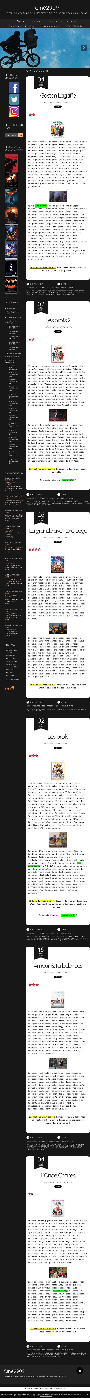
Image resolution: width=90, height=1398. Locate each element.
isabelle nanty (68, 503)
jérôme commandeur (69, 293)
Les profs (58, 744)
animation (46, 716)
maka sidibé (39, 294)
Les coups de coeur (14, 353)
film (39, 291)
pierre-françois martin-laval (48, 945)
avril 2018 (10, 675)
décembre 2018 (11, 661)
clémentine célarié (56, 1155)
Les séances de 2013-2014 (14, 343)
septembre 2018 (11, 667)
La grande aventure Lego (58, 534)
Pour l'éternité (74, 26)
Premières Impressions (29, 21)
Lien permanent (34, 284)
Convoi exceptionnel (13, 579)
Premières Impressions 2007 (13, 381)
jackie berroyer (41, 1155)
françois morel (68, 945)
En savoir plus (46, 1396)
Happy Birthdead (12, 614)
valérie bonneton (38, 1362)
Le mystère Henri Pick (14, 515)
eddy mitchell (70, 1360)
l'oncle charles (56, 1360)
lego (32, 718)
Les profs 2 (58, 320)
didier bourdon (40, 503)
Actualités (11, 308)
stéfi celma (79, 503)
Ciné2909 (47, 7)
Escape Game (10, 630)
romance (54, 1151)
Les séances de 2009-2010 (14, 332)
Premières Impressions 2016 (13, 447)
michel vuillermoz (73, 1155)
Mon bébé (9, 531)
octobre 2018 (11, 664)
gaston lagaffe (57, 291)
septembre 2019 (11, 650)
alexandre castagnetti (36, 1157)
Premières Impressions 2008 (13, 389)
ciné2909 (45, 291)
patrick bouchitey (39, 1364)
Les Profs (41, 206)
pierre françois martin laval (72, 501)
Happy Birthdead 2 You (12, 596)
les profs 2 (54, 501)
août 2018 (9, 670)
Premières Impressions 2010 (13, 403)
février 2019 (11, 656)
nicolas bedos (40, 1153)
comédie (45, 501)
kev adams (30, 945)
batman (38, 718)
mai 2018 (9, 673)
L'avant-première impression (13, 367)
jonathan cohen (54, 1153)
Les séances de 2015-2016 (14, 348)
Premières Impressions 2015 (13, 439)
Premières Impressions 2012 (13, 418)
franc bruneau (68, 294)
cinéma (34, 501)
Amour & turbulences (58, 973)
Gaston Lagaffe (58, 95)
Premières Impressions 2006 (13, 374)
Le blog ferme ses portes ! (12, 483)
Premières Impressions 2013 (13, 425)
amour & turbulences (67, 1151)
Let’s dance (9, 563)
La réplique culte (50, 26)
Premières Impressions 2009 (13, 396)
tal (27, 718)
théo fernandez (71, 291)
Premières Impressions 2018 (13, 454)
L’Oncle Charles (58, 1182)
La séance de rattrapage (63, 21)
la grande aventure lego (62, 716)
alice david (73, 947)
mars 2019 (9, 653)
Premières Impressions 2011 (13, 410)
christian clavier (66, 944)
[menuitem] (29, 21)
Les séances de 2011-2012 (14, 338)
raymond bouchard (42, 505)
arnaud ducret (52, 293)
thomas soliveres (68, 1362)
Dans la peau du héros (21, 26)
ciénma (34, 291)
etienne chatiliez (55, 1364)
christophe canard (53, 294)
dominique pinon (61, 947)
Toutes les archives (12, 680)
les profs (54, 944)
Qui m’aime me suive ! (14, 547)
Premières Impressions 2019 (13, 461)
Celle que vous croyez (14, 501)
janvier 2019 (11, 659)
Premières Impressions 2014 (13, 432)
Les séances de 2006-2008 (14, 327)
